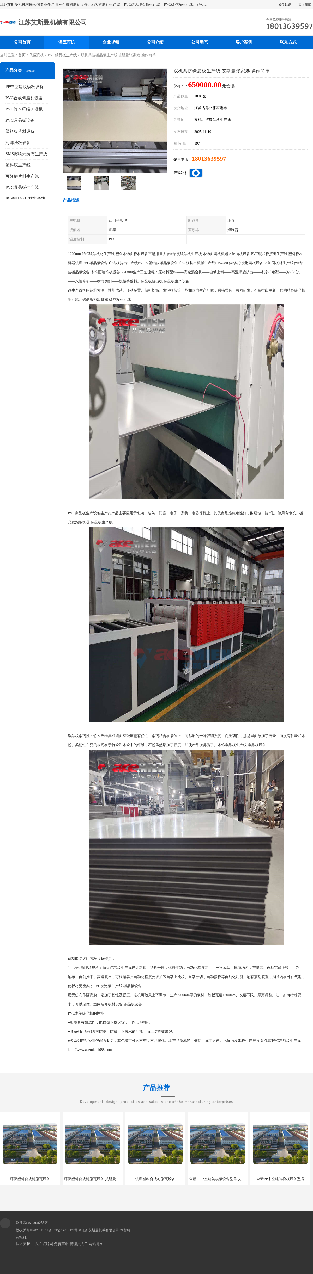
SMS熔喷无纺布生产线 (26, 154)
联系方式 (288, 42)
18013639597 (209, 158)
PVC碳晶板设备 (19, 120)
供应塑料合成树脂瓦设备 (155, 1179)
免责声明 (61, 1244)
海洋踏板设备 (18, 142)
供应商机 (66, 42)
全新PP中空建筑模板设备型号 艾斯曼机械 (222, 1179)
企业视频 (111, 42)
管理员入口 (79, 1244)
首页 (22, 55)
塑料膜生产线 (18, 165)
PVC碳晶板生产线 (62, 55)
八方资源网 (44, 1244)
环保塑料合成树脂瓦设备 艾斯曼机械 (93, 1179)
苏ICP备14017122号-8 (65, 1230)
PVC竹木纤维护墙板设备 (28, 109)
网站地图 (96, 1244)
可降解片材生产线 (22, 176)
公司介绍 (155, 42)
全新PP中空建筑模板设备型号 (280, 1179)
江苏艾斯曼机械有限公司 (100, 1230)
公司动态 (199, 42)
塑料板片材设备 (20, 131)
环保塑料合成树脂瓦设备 (30, 1179)
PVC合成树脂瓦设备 (24, 98)
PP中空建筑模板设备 (24, 86)
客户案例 (244, 42)
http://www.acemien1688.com (90, 1050)
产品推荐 (156, 1091)
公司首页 (22, 42)
